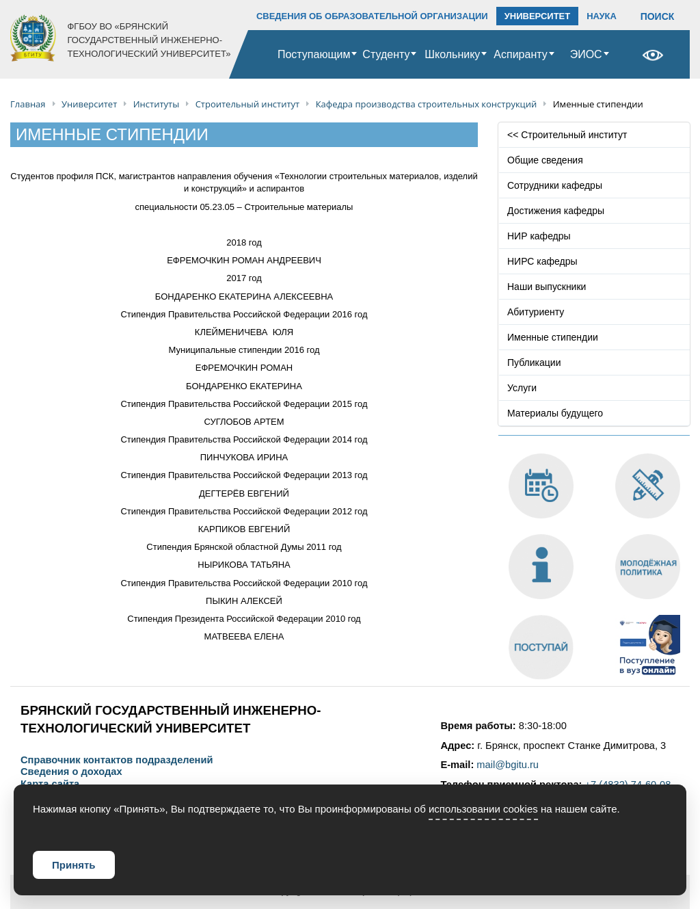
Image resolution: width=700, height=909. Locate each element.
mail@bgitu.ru (507, 764)
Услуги (522, 387)
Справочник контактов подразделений (117, 760)
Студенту (385, 54)
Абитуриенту (535, 311)
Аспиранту (520, 54)
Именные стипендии (552, 337)
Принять (74, 865)
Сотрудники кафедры (554, 185)
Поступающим (314, 54)
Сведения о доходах (71, 772)
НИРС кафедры (542, 261)
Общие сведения (545, 160)
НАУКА (602, 16)
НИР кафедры (539, 235)
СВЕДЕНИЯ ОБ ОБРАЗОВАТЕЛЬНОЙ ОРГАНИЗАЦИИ (372, 16)
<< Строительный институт (567, 134)
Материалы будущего (555, 413)
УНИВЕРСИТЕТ (537, 16)
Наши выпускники (546, 286)
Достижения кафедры (555, 210)
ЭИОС (586, 54)
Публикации (534, 362)
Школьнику (452, 54)
